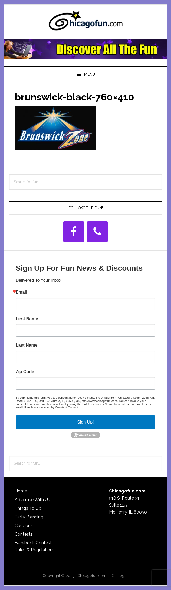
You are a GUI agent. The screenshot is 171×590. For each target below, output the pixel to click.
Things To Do (28, 508)
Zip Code (25, 372)
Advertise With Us (32, 499)
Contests (24, 534)
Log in (123, 576)
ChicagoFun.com (85, 22)
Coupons (24, 525)
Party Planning (29, 516)
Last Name (27, 345)
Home (21, 491)
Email (21, 292)
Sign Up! (85, 422)
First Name (27, 319)
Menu (89, 74)
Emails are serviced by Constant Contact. (51, 407)
